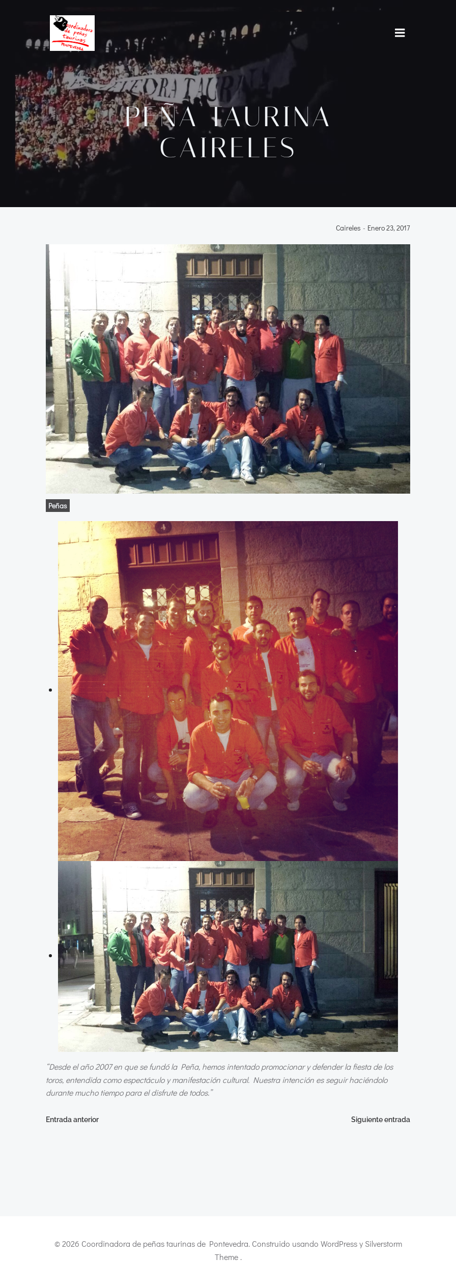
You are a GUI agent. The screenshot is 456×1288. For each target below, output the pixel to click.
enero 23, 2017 (389, 229)
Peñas (56, 506)
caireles (349, 229)
